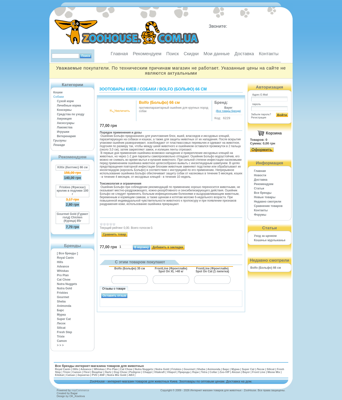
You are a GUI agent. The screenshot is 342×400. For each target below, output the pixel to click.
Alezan (236, 372)
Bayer (246, 372)
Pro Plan (63, 275)
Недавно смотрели (267, 201)
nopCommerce (80, 390)
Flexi (86, 372)
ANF (102, 374)
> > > (60, 345)
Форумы (260, 214)
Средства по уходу (70, 114)
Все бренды (262, 193)
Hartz (108, 372)
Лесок (61, 323)
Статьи (259, 188)
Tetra (204, 372)
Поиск (172, 53)
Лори (195, 372)
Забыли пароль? (261, 114)
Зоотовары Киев (117, 89)
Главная (119, 53)
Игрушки (63, 131)
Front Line (258, 372)
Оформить (262, 150)
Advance (63, 266)
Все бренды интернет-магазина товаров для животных (99, 366)
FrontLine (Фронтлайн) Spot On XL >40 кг (171, 270)
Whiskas (63, 271)
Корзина (274, 133)
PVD (94, 374)
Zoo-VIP (224, 372)
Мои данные (217, 53)
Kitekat (59, 374)
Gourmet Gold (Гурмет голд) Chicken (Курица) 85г (72, 217)
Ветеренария (66, 136)
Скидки (191, 53)
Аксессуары (65, 123)
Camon (62, 341)
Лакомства (64, 127)
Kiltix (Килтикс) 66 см (72, 167)
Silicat (61, 327)
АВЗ (131, 374)
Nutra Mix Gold (116, 374)
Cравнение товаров (268, 206)
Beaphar (97, 372)
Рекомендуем (147, 53)
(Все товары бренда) (228, 110)
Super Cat (64, 319)
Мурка (61, 314)
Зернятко (83, 374)
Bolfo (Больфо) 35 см (129, 268)
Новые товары (264, 197)
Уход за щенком (265, 236)
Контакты (269, 53)
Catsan (70, 374)
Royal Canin (65, 257)
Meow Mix (274, 372)
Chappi (147, 372)
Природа (184, 372)
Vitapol (171, 372)
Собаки (58, 96)
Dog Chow (120, 372)
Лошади (59, 145)
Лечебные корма (69, 105)
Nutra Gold (64, 288)
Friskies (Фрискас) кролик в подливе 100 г (72, 191)
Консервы (64, 110)
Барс (60, 310)
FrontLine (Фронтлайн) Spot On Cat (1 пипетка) (212, 270)
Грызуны (59, 140)
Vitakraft (159, 372)
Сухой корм (65, 101)
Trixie (60, 336)
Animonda (64, 306)
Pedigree (134, 372)
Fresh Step (64, 332)
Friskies (62, 292)
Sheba (61, 301)
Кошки (58, 92)
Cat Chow (63, 279)
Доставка (244, 53)
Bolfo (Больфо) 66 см (183, 89)
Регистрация (258, 117)
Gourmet (63, 297)
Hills (60, 262)
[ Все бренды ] (67, 253)
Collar (213, 372)
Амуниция (64, 118)
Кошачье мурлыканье (270, 240)
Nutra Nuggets (67, 284)
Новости (260, 175)
